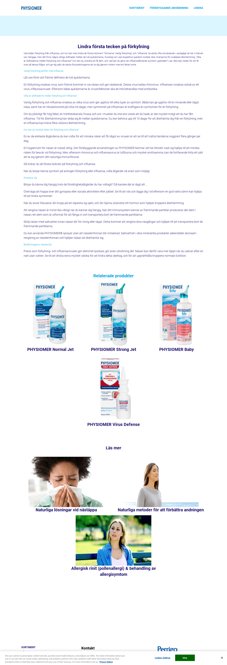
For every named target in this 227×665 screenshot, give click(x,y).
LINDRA (198, 7)
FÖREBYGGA (28, 652)
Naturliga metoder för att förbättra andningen (161, 509)
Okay (185, 661)
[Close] (221, 661)
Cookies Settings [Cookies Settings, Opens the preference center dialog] (162, 661)
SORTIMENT (137, 7)
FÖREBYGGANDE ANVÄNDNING (169, 7)
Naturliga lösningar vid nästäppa (66, 509)
